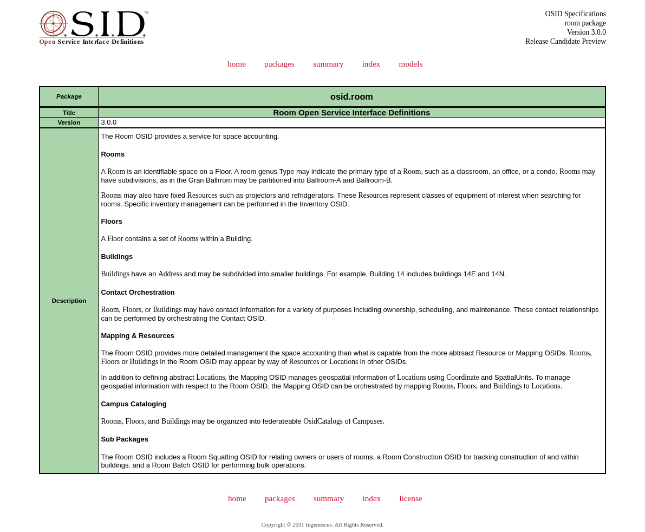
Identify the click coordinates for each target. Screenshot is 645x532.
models (411, 63)
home (236, 63)
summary (328, 63)
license (410, 498)
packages (279, 63)
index (371, 63)
